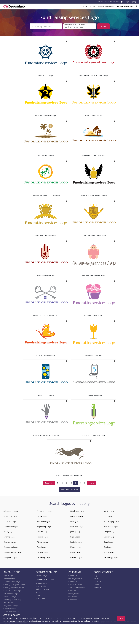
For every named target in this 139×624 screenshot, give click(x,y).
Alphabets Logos (10, 521)
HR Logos (74, 521)
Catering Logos (9, 536)
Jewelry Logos (75, 531)
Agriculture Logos (10, 516)
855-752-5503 (114, 2)
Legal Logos (75, 536)
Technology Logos (111, 557)
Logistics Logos (76, 542)
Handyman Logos (77, 511)
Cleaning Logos (9, 542)
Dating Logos (42, 516)
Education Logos (43, 521)
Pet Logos (108, 516)
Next (92, 482)
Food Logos (41, 547)
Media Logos (75, 552)
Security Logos (109, 536)
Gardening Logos (43, 557)
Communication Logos (12, 552)
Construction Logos (44, 511)
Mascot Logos (75, 547)
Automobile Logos (10, 526)
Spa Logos (108, 547)
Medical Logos (76, 557)
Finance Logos (42, 536)
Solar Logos (108, 542)
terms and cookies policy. (88, 621)
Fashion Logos (42, 531)
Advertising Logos (10, 511)
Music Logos (109, 511)
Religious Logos (110, 531)
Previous (49, 482)
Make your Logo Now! (69, 489)
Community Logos (10, 547)
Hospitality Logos (77, 516)
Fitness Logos (42, 542)
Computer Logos (10, 557)
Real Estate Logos (111, 526)
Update (103, 26)
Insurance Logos (76, 526)
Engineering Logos (44, 526)
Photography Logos (111, 521)
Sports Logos (109, 552)
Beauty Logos (8, 531)
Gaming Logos (42, 552)
